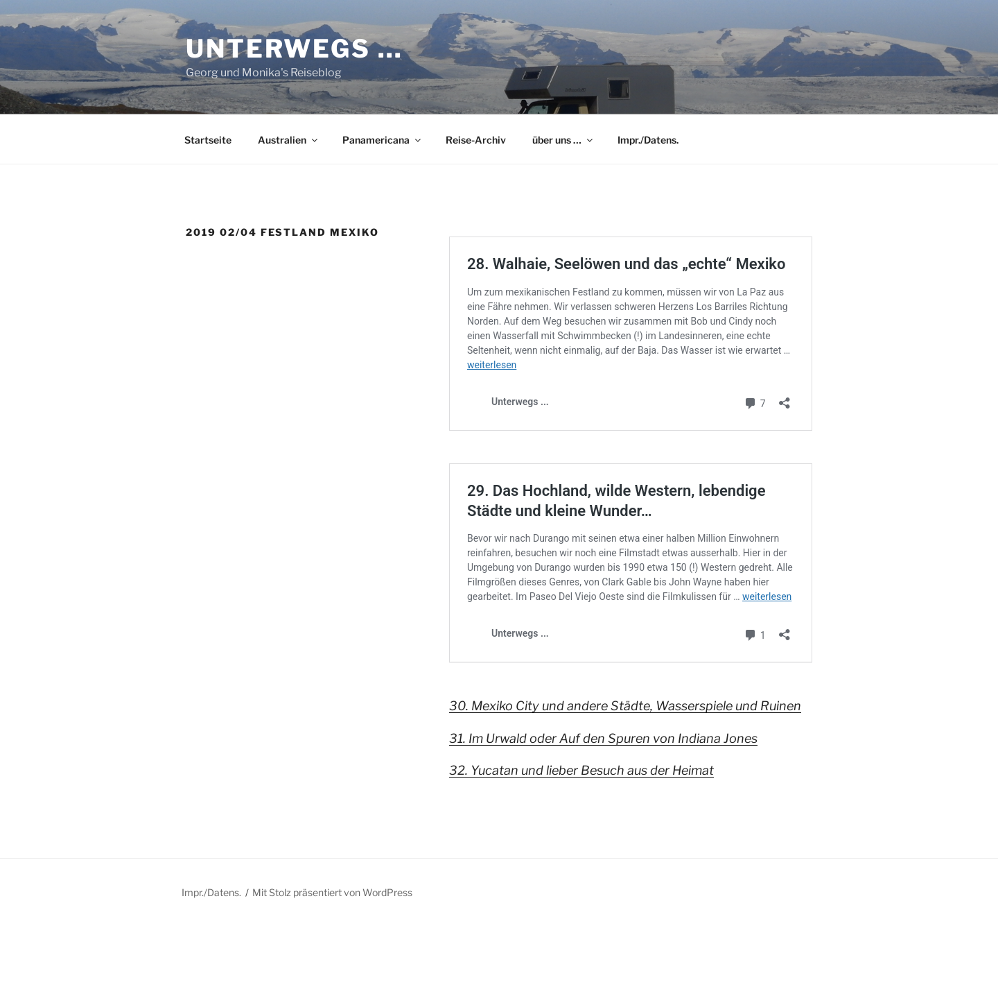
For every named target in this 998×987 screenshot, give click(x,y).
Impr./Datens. (648, 140)
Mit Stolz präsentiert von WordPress (332, 892)
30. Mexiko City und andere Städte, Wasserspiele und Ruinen (625, 705)
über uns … (563, 140)
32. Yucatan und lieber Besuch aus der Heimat (581, 770)
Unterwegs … (294, 48)
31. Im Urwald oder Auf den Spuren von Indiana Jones (603, 738)
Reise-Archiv (476, 140)
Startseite (207, 140)
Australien (288, 140)
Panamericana (382, 140)
